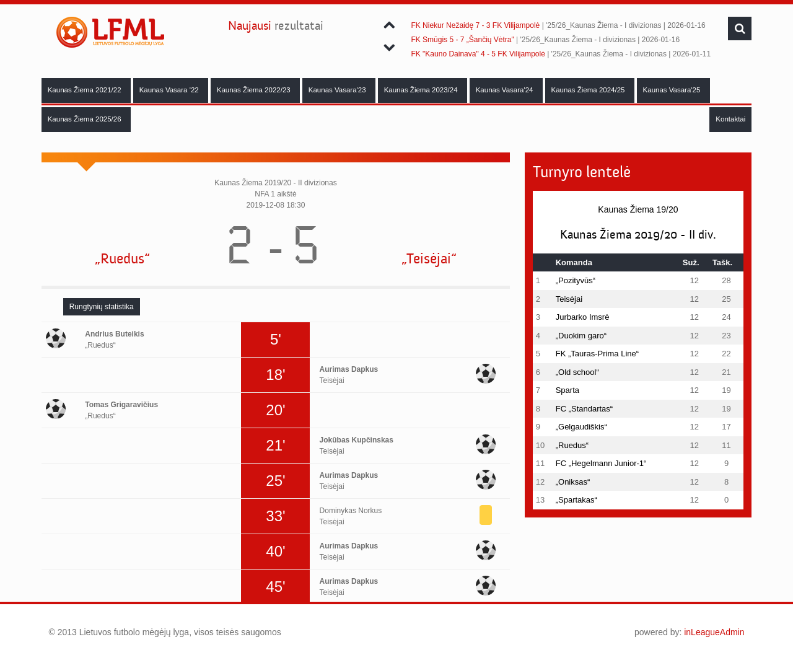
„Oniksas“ (573, 481)
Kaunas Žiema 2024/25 (589, 90)
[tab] (101, 306)
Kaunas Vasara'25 (673, 90)
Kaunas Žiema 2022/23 (254, 90)
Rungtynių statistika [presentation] (101, 306)
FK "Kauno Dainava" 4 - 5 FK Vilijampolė (478, 54)
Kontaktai (730, 119)
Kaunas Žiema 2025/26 (85, 119)
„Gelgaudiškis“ (581, 426)
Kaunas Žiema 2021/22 (85, 90)
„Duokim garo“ (581, 335)
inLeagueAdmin (714, 632)
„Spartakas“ (576, 499)
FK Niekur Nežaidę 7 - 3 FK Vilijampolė (475, 25)
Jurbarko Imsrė (583, 317)
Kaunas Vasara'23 (338, 90)
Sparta (567, 390)
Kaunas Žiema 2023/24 (422, 90)
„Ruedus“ (122, 258)
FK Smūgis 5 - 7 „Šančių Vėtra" (462, 39)
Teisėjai (569, 299)
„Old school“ (577, 372)
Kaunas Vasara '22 (170, 90)
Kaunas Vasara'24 (505, 90)
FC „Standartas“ (584, 408)
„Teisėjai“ (429, 258)
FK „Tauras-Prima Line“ (597, 353)
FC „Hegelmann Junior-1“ (601, 463)
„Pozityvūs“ (575, 280)
